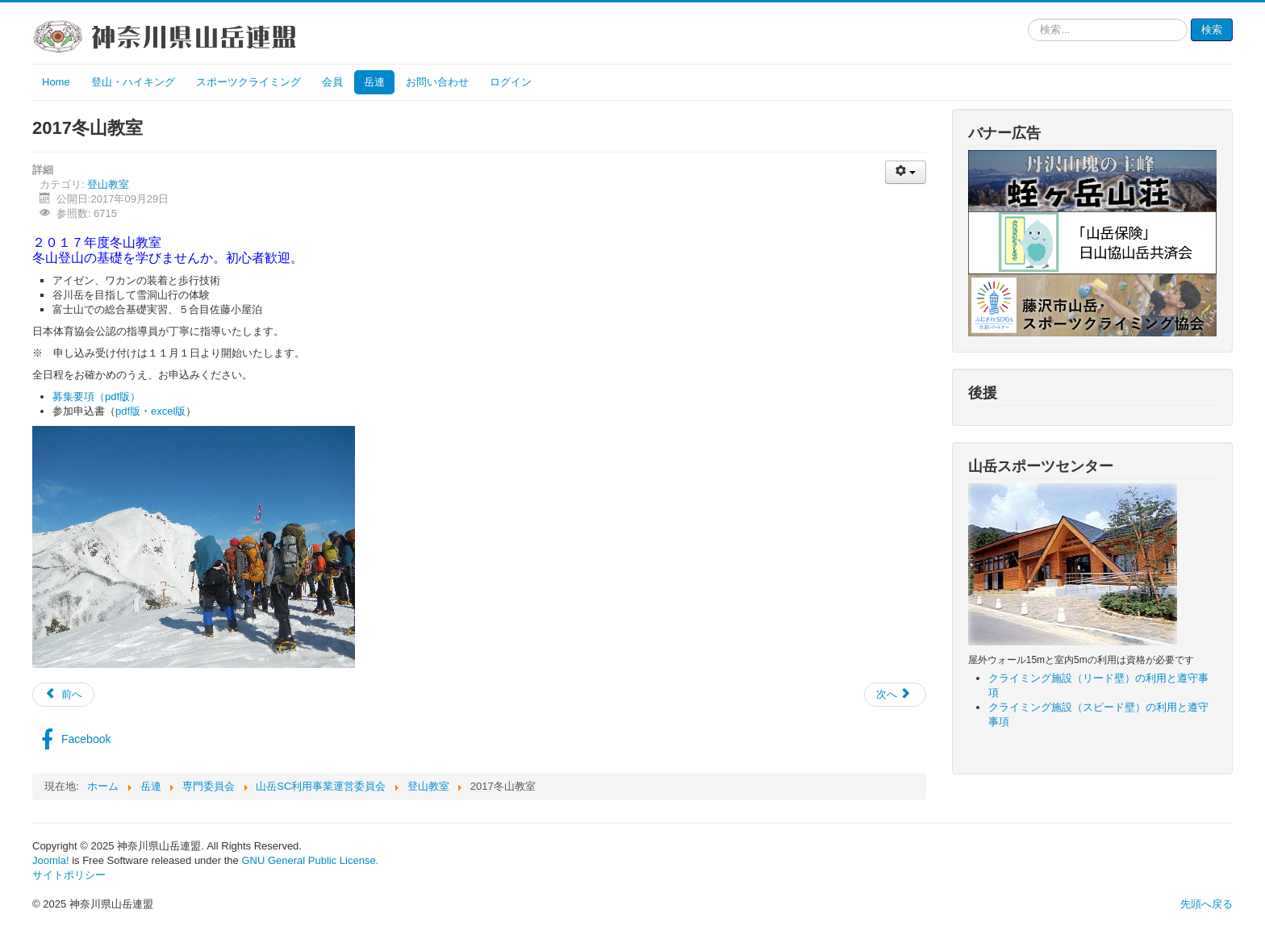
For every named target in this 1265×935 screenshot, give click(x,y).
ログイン (511, 82)
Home (56, 82)
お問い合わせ (437, 82)
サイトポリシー (69, 875)
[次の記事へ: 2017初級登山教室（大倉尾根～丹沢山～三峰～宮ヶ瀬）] (895, 694)
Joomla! (50, 860)
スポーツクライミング (248, 82)
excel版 (168, 411)
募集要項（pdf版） (96, 396)
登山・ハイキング (133, 82)
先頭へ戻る (1206, 904)
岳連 (374, 82)
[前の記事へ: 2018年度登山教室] (63, 694)
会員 (332, 82)
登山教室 (108, 184)
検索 (1211, 29)
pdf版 (127, 411)
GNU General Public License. (309, 860)
